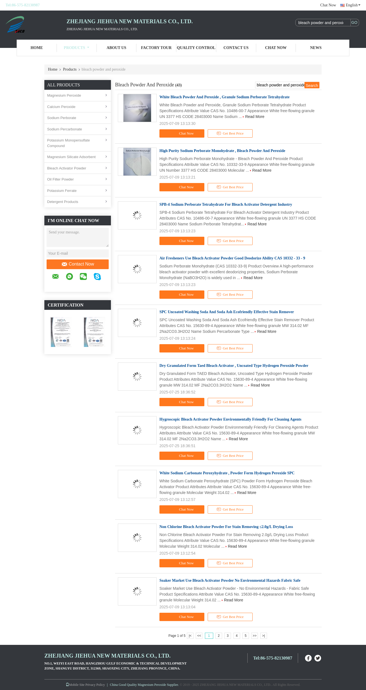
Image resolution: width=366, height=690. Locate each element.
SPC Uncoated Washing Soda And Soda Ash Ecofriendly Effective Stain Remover (226, 312)
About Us (116, 48)
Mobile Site (75, 685)
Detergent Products (62, 202)
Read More (254, 116)
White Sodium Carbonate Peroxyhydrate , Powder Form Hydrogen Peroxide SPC (226, 473)
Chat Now (328, 5)
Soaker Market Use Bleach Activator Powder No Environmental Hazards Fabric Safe (229, 580)
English (353, 5)
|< (190, 636)
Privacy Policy (95, 685)
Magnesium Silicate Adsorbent (71, 157)
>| (263, 636)
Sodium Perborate (61, 118)
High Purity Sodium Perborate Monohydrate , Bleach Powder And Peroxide (222, 151)
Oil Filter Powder (60, 179)
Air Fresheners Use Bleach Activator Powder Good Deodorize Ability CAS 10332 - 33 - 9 (232, 258)
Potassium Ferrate (62, 191)
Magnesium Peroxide (64, 95)
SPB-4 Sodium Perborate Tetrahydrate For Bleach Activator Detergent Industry (225, 204)
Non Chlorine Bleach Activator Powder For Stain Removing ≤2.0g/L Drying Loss (226, 527)
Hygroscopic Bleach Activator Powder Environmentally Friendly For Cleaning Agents (230, 419)
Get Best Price (230, 133)
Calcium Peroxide (61, 107)
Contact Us (235, 48)
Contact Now (77, 264)
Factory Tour (156, 48)
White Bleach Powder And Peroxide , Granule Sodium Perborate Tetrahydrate (224, 97)
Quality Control (196, 48)
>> (254, 636)
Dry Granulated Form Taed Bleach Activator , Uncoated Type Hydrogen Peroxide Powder (233, 366)
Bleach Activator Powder (66, 168)
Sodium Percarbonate (64, 129)
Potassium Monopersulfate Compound (68, 143)
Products (76, 48)
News (316, 48)
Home (36, 48)
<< (199, 636)
